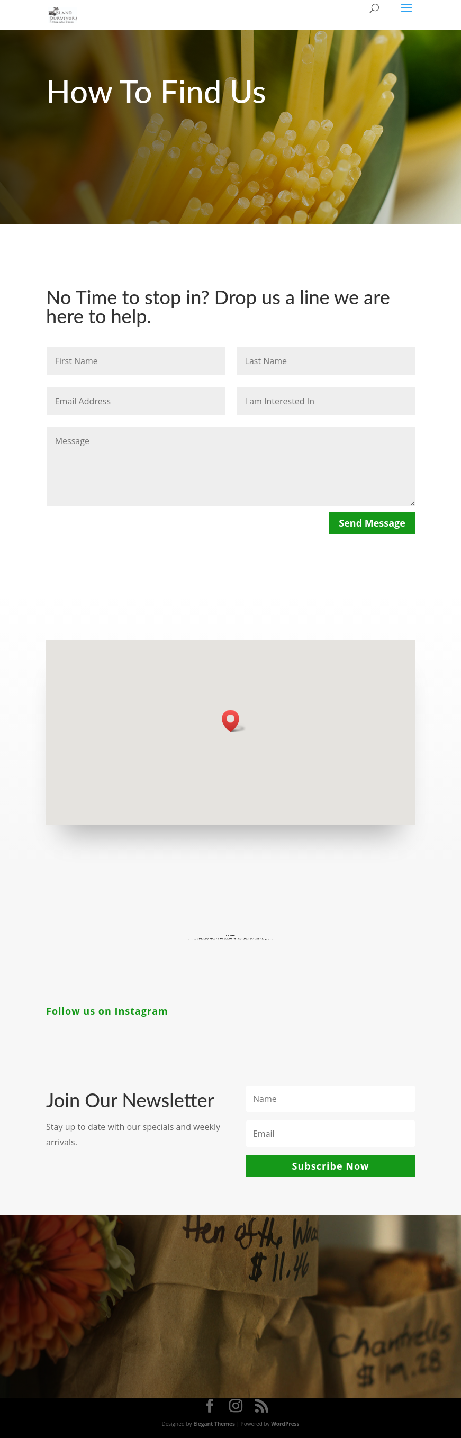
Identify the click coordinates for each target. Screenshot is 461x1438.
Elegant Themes (214, 1423)
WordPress (285, 1423)
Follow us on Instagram (107, 1011)
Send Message (372, 523)
